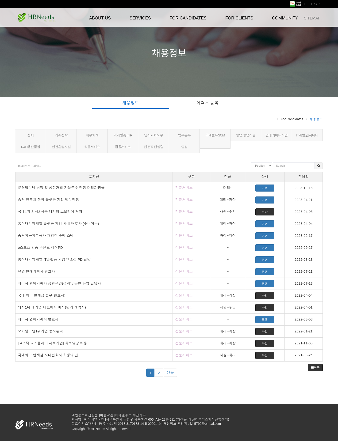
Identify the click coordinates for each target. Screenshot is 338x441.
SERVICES (140, 18)
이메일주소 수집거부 (130, 415)
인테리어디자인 (276, 135)
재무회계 (92, 135)
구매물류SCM (215, 135)
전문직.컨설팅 (153, 147)
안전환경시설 (61, 147)
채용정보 (130, 103)
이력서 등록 (207, 103)
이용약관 (106, 415)
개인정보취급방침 (85, 415)
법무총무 (184, 135)
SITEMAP (312, 18)
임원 (184, 147)
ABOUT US (100, 18)
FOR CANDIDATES (188, 18)
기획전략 (61, 135)
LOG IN (315, 4)
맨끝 (170, 373)
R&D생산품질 (30, 147)
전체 (30, 135)
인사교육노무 (153, 135)
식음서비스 (92, 147)
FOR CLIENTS (239, 18)
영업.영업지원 (246, 135)
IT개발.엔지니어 (307, 135)
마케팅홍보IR (122, 135)
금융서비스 (123, 147)
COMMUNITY (285, 18)
